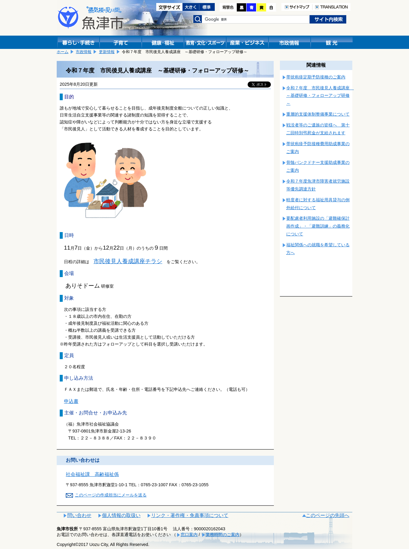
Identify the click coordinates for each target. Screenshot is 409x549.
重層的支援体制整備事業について (318, 114)
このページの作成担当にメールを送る (111, 495)
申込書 (71, 401)
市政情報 (83, 51)
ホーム (62, 51)
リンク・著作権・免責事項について (189, 515)
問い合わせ (79, 515)
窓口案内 (189, 534)
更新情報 (107, 51)
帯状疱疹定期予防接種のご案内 (315, 77)
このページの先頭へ (327, 515)
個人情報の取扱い (121, 515)
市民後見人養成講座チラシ (128, 261)
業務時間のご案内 (222, 534)
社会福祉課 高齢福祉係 (92, 474)
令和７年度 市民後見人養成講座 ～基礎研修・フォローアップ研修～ (320, 95)
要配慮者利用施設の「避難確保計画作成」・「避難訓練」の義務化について (318, 226)
